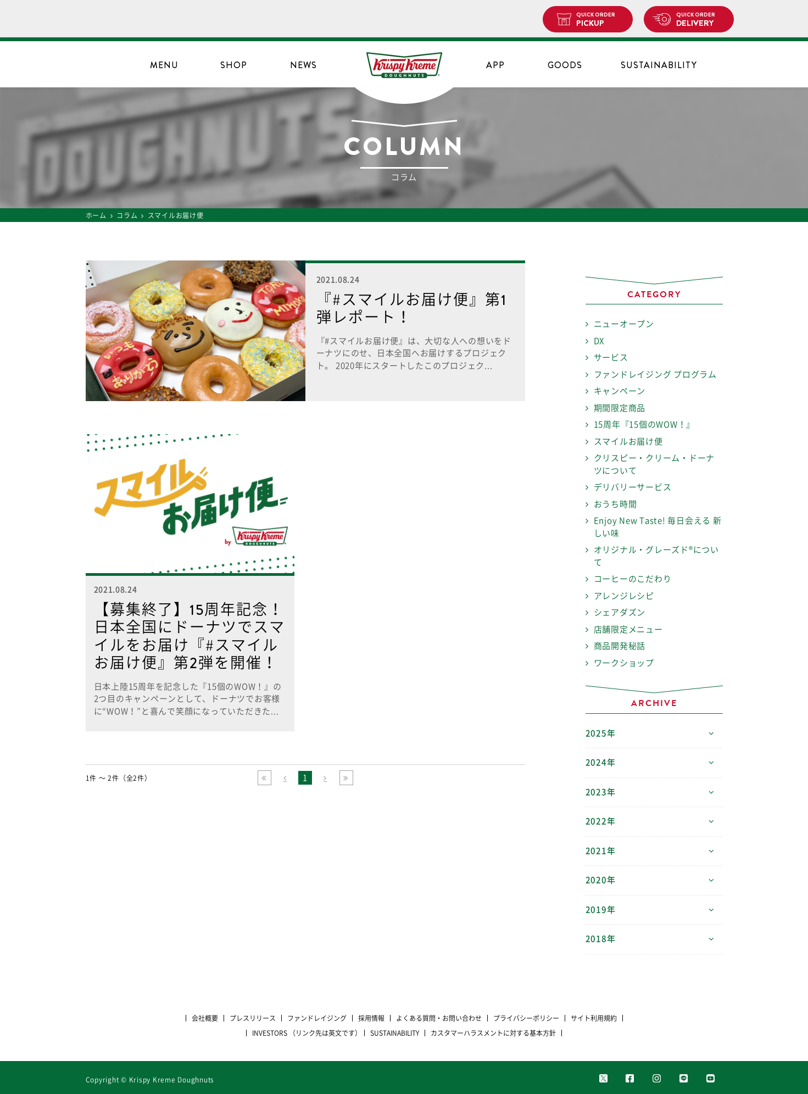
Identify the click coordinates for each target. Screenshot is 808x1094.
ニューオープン (624, 324)
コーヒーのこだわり (633, 579)
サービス (611, 357)
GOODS (565, 65)
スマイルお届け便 (628, 441)
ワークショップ (624, 663)
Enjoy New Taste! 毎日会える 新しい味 (658, 527)
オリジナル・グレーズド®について (656, 556)
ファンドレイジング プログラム (655, 374)
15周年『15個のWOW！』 (644, 424)
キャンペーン (620, 391)
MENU (164, 65)
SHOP (233, 65)
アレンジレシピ (624, 596)
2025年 (601, 733)
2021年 (601, 851)
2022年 (601, 821)
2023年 (601, 792)
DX (599, 341)
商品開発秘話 (620, 646)
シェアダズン (620, 612)
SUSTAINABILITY (659, 65)
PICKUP (600, 19)
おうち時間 (615, 504)
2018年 (601, 939)
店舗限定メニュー (628, 629)
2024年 (601, 762)
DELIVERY (700, 19)
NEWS (303, 65)
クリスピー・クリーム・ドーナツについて (654, 464)
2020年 (601, 880)
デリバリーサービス (633, 487)
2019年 (601, 910)
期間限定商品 (620, 408)
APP (495, 65)
